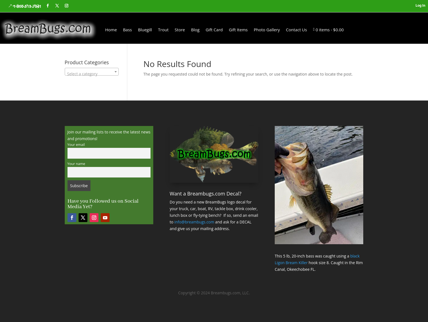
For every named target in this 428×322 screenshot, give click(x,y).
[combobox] (92, 72)
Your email (76, 144)
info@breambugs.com (194, 222)
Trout (163, 29)
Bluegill (145, 29)
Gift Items (238, 29)
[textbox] (91, 74)
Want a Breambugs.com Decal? (205, 193)
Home (111, 29)
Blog (195, 29)
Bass (127, 29)
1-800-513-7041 (27, 6)
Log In (420, 5)
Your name (76, 163)
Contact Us (296, 29)
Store (180, 29)
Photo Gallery (267, 29)
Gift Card (214, 29)
